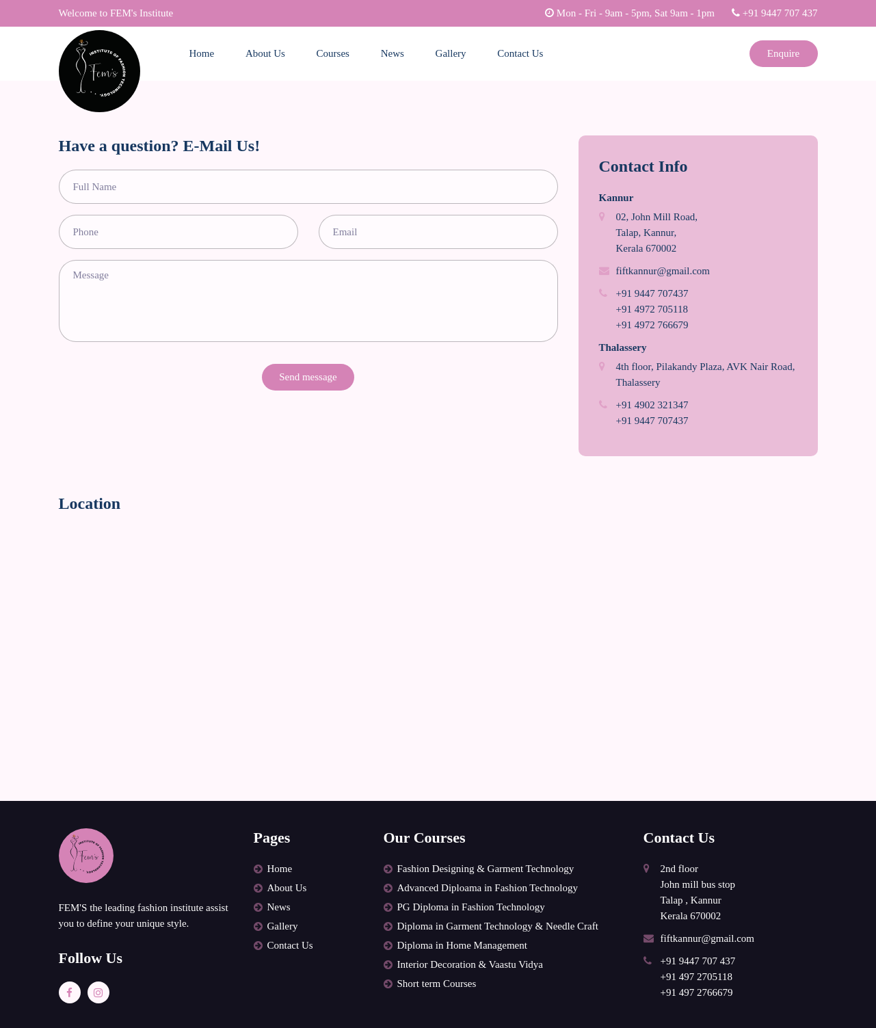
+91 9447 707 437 (774, 13)
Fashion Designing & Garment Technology (485, 868)
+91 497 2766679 (697, 992)
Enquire (783, 53)
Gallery (451, 53)
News (392, 53)
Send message (308, 376)
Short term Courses (437, 983)
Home (202, 53)
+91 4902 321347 (652, 404)
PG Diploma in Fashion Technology (471, 906)
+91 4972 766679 (652, 324)
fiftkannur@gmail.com (663, 270)
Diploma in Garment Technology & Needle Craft (497, 926)
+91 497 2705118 (696, 976)
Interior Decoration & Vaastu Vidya (470, 964)
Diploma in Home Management (462, 945)
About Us (265, 53)
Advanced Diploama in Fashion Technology (487, 887)
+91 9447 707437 (652, 293)
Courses (333, 53)
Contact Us (520, 53)
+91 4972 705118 (652, 309)
